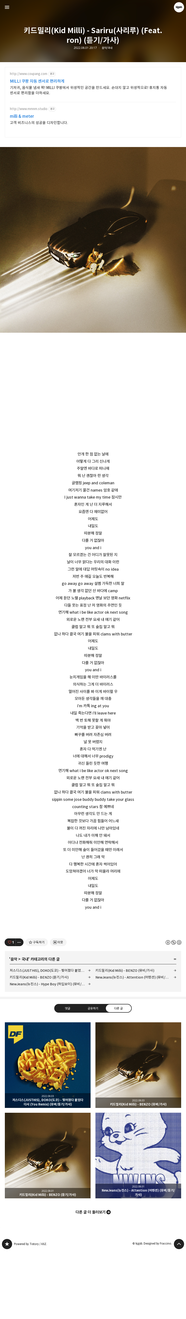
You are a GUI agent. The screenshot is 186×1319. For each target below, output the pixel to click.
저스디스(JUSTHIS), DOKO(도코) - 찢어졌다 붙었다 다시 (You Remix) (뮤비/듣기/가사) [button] (48, 1133)
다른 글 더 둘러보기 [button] (91, 1279)
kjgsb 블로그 (7, 1312)
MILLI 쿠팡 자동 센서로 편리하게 (37, 81)
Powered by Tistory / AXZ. (30, 1311)
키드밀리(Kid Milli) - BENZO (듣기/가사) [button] (48, 1223)
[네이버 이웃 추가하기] (58, 1010)
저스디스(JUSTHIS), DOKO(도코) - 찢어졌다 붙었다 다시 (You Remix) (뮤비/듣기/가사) (50, 1038)
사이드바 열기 (7, 7)
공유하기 (93, 1076)
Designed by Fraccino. (158, 1311)
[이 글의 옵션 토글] (19, 1010)
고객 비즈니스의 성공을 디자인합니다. (39, 122)
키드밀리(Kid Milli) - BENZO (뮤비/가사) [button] (138, 1133)
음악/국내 (107, 48)
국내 (25, 1026)
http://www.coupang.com (28, 74)
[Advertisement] (93, 955)
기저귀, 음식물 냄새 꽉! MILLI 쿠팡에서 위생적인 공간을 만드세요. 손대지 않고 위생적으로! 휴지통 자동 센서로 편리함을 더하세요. (88, 90)
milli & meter (22, 116)
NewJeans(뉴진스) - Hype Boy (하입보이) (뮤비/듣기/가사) (50, 1051)
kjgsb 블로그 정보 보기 (179, 7)
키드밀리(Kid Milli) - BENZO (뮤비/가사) (124, 1038)
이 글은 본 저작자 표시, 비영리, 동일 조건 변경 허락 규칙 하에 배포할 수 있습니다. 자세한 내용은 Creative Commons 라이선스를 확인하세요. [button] (173, 1010)
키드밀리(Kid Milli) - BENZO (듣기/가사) (39, 1045)
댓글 (67, 1076)
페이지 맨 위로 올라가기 (179, 1312)
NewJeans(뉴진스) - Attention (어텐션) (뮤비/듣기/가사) (135, 1045)
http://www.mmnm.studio (28, 109)
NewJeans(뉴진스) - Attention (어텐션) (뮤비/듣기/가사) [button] (138, 1223)
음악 (13, 1026)
